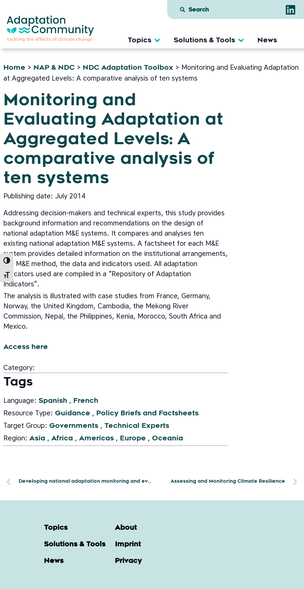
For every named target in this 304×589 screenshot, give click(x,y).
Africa (62, 438)
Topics (56, 528)
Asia (37, 438)
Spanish (53, 401)
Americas (96, 438)
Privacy (128, 561)
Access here (25, 347)
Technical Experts (136, 426)
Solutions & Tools (74, 544)
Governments (73, 426)
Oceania (167, 438)
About (126, 528)
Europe (133, 438)
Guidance (72, 413)
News (54, 561)
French (85, 401)
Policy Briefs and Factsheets (147, 413)
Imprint (128, 544)
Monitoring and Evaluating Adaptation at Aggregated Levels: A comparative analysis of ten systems (113, 140)
